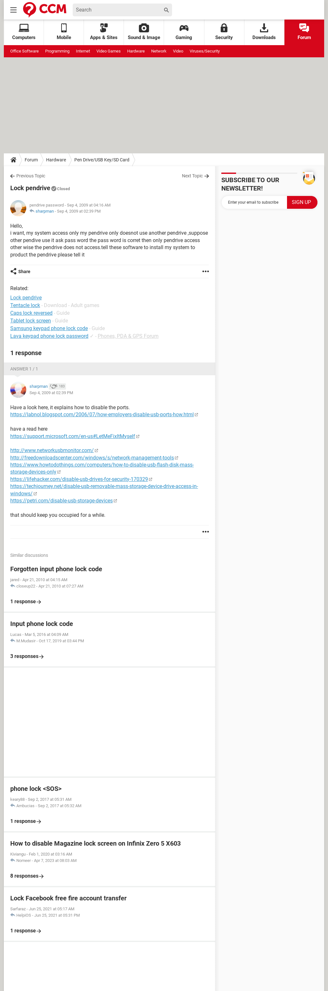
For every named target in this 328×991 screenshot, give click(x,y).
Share (24, 271)
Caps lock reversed (31, 313)
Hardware (136, 51)
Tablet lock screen (30, 321)
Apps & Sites (104, 31)
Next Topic (192, 175)
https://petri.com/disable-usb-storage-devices (61, 501)
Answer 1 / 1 (24, 368)
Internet (83, 51)
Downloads (264, 31)
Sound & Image (144, 31)
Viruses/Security (205, 51)
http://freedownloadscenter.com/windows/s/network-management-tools (92, 458)
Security (224, 31)
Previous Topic (30, 175)
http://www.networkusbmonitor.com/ (52, 450)
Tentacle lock (25, 305)
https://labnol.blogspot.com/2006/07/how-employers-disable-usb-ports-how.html (102, 414)
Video (178, 51)
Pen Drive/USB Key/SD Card (101, 159)
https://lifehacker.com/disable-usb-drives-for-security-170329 (79, 479)
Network (159, 51)
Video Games (108, 51)
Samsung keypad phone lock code (49, 328)
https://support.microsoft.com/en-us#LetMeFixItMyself (72, 436)
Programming (57, 51)
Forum (304, 31)
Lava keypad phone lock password (49, 336)
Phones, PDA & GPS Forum (128, 336)
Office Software (24, 51)
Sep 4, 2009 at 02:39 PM (79, 211)
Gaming (184, 31)
